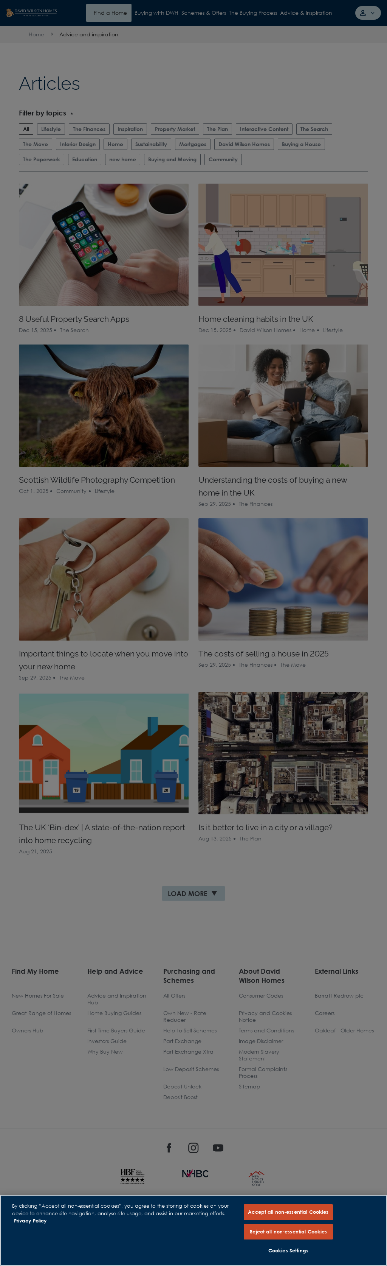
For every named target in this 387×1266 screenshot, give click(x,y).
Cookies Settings (288, 1250)
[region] (193, 1230)
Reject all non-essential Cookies (288, 1232)
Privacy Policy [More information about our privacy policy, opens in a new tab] (30, 1221)
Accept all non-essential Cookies (288, 1212)
